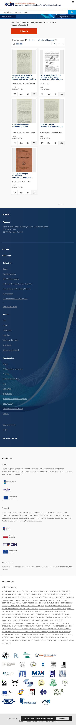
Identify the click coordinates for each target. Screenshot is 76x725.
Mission (6, 364)
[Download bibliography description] (21, 94)
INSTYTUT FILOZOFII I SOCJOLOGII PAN (52, 609)
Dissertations (8, 294)
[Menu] (73, 2)
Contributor (7, 330)
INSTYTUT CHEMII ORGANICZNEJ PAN (58, 606)
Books (5, 269)
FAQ (4, 384)
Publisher (6, 335)
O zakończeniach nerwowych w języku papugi (51, 125)
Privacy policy (8, 404)
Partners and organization (13, 369)
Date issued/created (10, 340)
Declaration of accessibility (13, 409)
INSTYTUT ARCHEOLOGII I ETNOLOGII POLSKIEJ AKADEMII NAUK (48, 591)
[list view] (21, 43)
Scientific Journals (9, 274)
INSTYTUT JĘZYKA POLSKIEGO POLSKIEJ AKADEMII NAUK (50, 614)
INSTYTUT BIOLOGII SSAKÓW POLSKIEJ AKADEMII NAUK (40, 600)
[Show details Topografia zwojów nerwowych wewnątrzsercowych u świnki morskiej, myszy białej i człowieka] (34, 192)
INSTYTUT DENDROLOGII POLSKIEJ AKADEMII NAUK (20, 609)
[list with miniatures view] (17, 43)
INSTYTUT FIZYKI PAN (35, 640)
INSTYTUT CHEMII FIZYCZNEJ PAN (32, 606)
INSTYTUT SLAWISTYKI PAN (45, 623)
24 (26, 40)
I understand (62, 718)
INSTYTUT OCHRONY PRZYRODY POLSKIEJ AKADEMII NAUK (34, 620)
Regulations (7, 394)
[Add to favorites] (14, 94)
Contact (6, 414)
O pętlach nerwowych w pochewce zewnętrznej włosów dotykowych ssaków (24, 77)
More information (47, 718)
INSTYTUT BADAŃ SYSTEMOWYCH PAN (56, 594)
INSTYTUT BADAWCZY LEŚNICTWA (14, 597)
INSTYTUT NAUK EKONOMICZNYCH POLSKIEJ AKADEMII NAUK (23, 635)
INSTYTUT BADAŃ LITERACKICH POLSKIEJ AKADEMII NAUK (22, 594)
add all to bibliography (47, 40)
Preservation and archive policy (15, 399)
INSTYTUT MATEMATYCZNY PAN (13, 591)
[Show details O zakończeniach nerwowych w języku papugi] (61, 143)
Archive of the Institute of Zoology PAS (17, 284)
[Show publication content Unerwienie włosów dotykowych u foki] (27, 143)
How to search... (8, 17)
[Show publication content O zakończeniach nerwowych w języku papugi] (55, 143)
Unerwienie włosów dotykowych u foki (20, 125)
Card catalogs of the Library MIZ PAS (16, 289)
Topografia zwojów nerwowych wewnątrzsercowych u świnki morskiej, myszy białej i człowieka (22, 175)
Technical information (11, 379)
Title (4, 320)
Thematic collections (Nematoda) (15, 299)
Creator (6, 325)
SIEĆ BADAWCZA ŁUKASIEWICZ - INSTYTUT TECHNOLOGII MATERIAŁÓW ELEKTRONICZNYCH (39, 629)
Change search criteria (66, 17)
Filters (24, 31)
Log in (5, 430)
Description (7, 345)
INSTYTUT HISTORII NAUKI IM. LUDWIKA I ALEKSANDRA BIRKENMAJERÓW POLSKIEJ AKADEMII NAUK (36, 632)
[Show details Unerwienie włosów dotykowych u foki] (34, 143)
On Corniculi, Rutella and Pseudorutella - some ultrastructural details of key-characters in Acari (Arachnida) (50, 77)
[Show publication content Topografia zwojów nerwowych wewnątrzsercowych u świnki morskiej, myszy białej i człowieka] (27, 192)
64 (33, 40)
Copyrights (7, 389)
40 (30, 40)
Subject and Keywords (11, 350)
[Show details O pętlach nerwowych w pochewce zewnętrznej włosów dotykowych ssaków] (34, 94)
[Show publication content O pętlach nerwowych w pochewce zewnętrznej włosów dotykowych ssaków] (27, 94)
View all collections (10, 306)
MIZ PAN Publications (11, 279)
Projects (6, 374)
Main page (6, 255)
